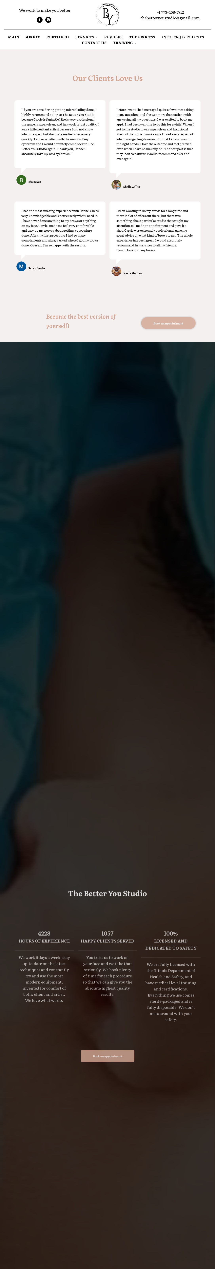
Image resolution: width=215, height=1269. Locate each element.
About (33, 37)
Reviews (113, 37)
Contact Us (94, 42)
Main (13, 37)
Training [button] (123, 42)
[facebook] (40, 21)
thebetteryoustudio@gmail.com (170, 18)
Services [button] (85, 37)
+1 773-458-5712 (170, 12)
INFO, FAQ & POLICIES (183, 37)
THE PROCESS (142, 37)
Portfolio (57, 37)
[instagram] (48, 21)
